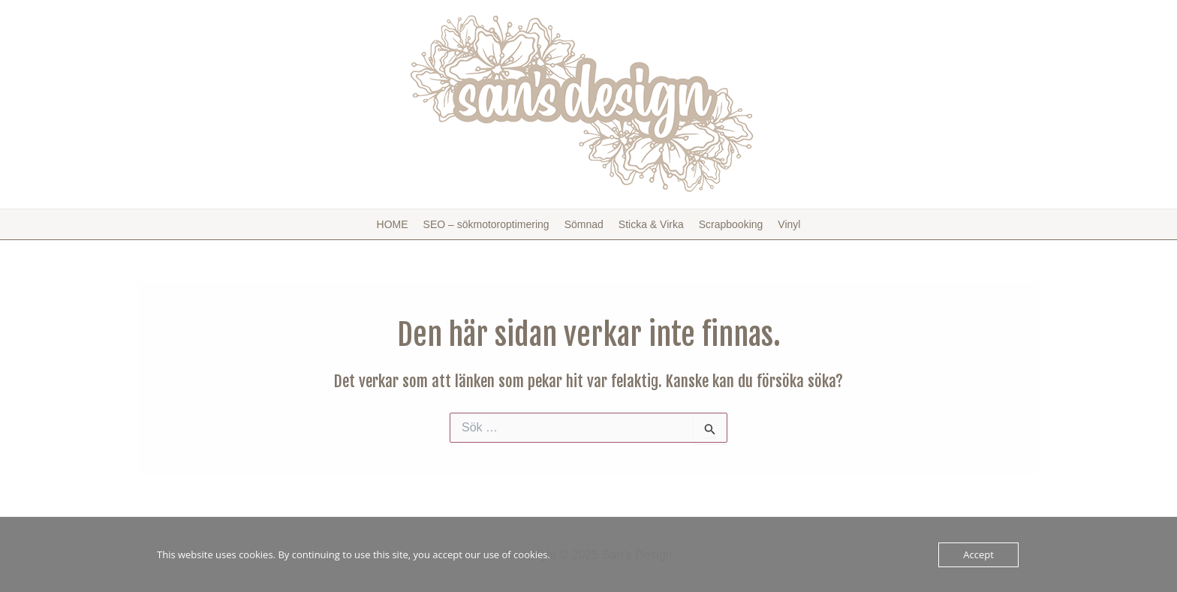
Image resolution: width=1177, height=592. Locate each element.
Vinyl (789, 224)
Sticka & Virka (651, 224)
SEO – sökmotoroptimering (486, 224)
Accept (978, 554)
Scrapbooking (731, 224)
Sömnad (584, 224)
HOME (392, 224)
